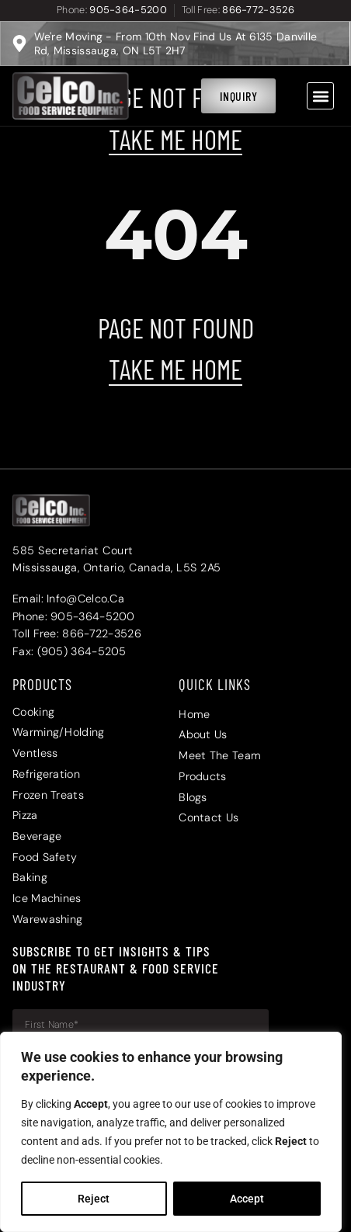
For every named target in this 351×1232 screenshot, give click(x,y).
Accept (247, 1198)
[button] (320, 95)
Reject (93, 1198)
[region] (171, 1132)
